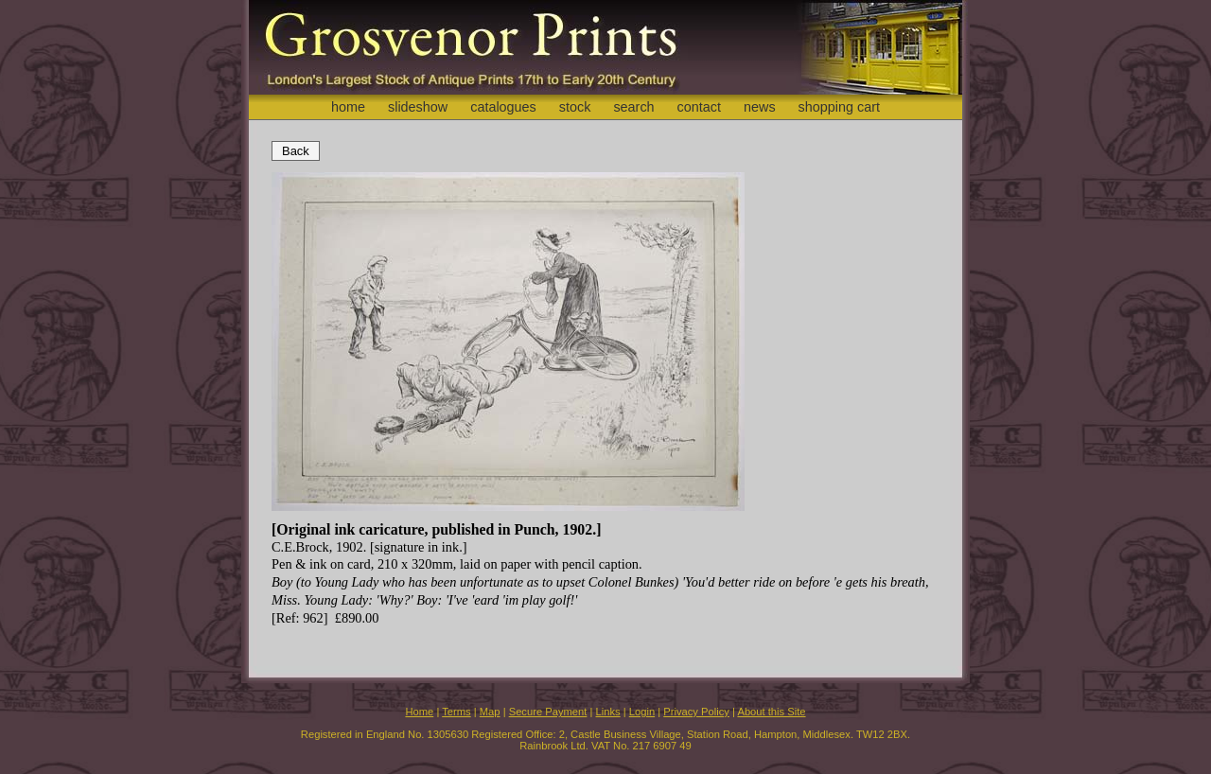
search (633, 106)
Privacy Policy (696, 711)
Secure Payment (548, 711)
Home (419, 711)
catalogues (503, 106)
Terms (456, 711)
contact (699, 106)
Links (608, 711)
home (348, 106)
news (760, 106)
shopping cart (839, 106)
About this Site (771, 711)
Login (642, 711)
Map (490, 711)
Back (295, 151)
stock (575, 106)
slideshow (418, 106)
